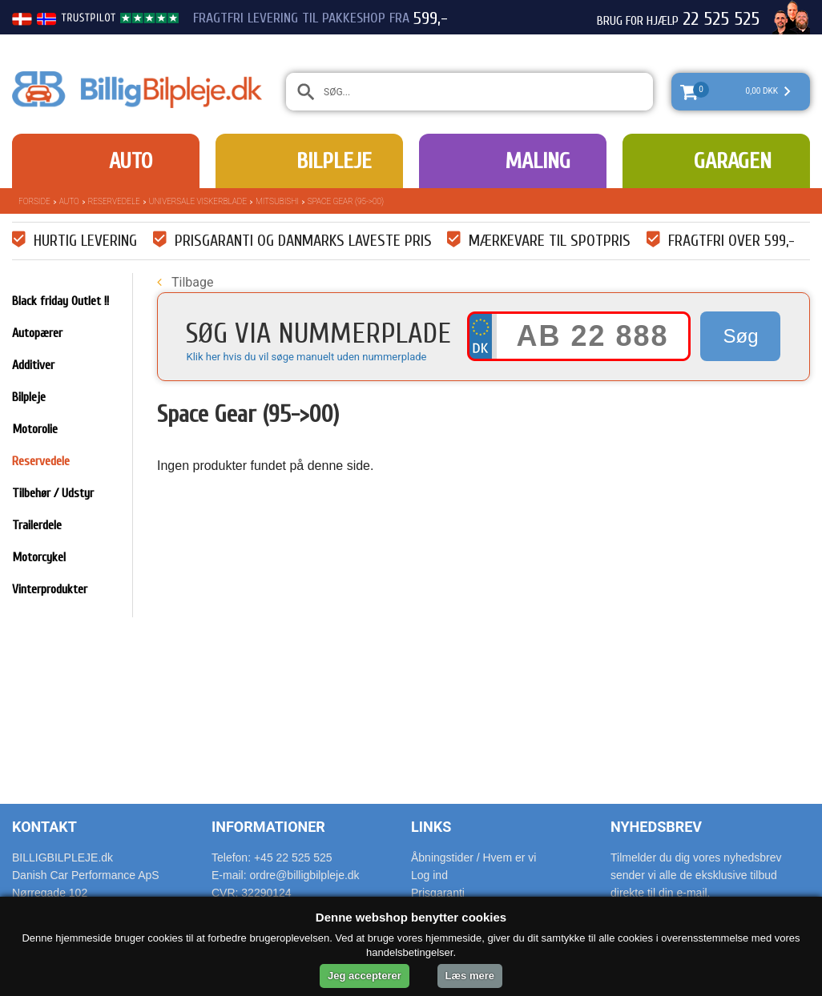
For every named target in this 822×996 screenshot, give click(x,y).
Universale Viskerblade (198, 201)
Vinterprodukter (49, 589)
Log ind (429, 875)
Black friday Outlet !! (60, 301)
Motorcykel (39, 557)
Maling (537, 161)
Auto (130, 161)
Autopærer (37, 333)
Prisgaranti (438, 892)
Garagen (733, 161)
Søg (740, 336)
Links (431, 826)
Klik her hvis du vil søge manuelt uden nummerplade (306, 357)
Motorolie (35, 429)
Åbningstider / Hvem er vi (473, 857)
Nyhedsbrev (656, 826)
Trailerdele (37, 525)
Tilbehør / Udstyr (53, 493)
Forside (34, 201)
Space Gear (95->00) (346, 201)
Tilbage (185, 282)
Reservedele (114, 201)
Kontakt (44, 826)
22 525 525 (721, 19)
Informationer (268, 826)
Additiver (33, 365)
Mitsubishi (277, 201)
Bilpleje (334, 161)
